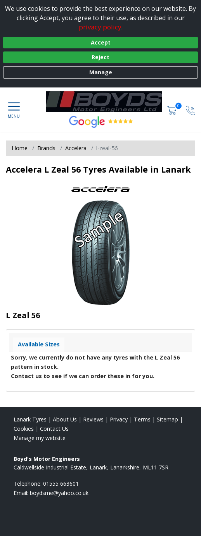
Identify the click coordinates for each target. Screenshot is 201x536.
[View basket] (172, 109)
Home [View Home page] (20, 148)
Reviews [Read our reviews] (93, 419)
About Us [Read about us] (65, 419)
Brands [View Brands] (46, 148)
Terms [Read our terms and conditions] (142, 419)
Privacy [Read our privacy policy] (119, 419)
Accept (101, 42)
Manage (100, 72)
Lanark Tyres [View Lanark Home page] (30, 419)
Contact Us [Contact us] (54, 428)
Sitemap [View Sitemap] (167, 419)
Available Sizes (39, 344)
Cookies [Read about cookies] (24, 428)
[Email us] (59, 493)
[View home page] (108, 101)
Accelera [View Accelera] (76, 148)
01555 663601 (61, 483)
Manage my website (40, 438)
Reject (100, 57)
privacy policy (100, 26)
